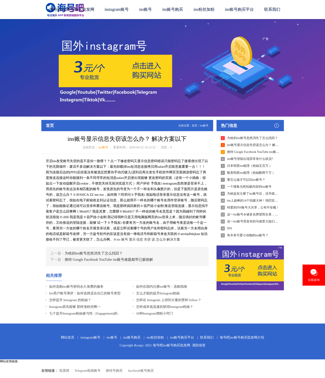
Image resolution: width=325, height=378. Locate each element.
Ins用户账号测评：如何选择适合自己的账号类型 (85, 293)
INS (229, 228)
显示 (132, 239)
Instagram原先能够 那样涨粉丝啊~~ (75, 306)
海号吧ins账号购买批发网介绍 (242, 337)
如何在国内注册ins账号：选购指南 (161, 286)
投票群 (64, 370)
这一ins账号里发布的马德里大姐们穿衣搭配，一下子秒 (265, 221)
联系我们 (272, 9)
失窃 (147, 239)
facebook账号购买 (141, 370)
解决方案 (173, 239)
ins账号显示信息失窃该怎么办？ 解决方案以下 (259, 145)
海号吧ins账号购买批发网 (71, 9)
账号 (124, 239)
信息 (139, 239)
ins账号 (145, 9)
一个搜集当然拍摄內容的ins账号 (249, 186)
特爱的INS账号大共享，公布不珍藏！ (253, 207)
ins (119, 239)
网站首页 (67, 337)
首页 (194, 125)
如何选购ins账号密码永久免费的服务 (76, 286)
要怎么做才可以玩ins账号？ (246, 179)
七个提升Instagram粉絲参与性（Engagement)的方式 (86, 313)
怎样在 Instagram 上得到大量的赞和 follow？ (168, 300)
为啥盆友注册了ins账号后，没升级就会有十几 (258, 193)
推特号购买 (114, 370)
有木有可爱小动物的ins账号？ (247, 235)
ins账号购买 (172, 9)
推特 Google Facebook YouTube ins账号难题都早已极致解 (109, 259)
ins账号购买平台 (239, 9)
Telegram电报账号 (88, 370)
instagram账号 (117, 9)
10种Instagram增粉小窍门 (154, 313)
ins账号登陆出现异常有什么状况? (250, 159)
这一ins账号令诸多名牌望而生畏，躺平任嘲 (257, 214)
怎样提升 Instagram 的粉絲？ (70, 300)
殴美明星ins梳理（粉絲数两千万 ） (251, 172)
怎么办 (161, 239)
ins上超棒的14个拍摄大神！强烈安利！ (254, 200)
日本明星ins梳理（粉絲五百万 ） (249, 165)
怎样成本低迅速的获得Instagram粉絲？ (164, 306)
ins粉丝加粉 (204, 9)
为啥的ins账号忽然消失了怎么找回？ (94, 253)
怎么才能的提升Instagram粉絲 (158, 293)
